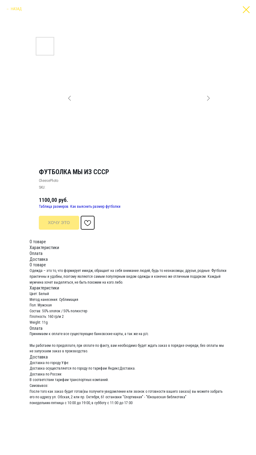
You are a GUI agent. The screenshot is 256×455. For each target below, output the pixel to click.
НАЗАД (16, 9)
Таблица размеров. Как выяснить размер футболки (79, 206)
